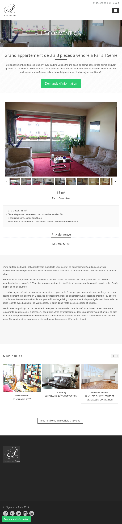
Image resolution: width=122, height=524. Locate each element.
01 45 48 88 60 (99, 3)
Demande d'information (61, 83)
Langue (115, 3)
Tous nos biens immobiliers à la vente (60, 420)
